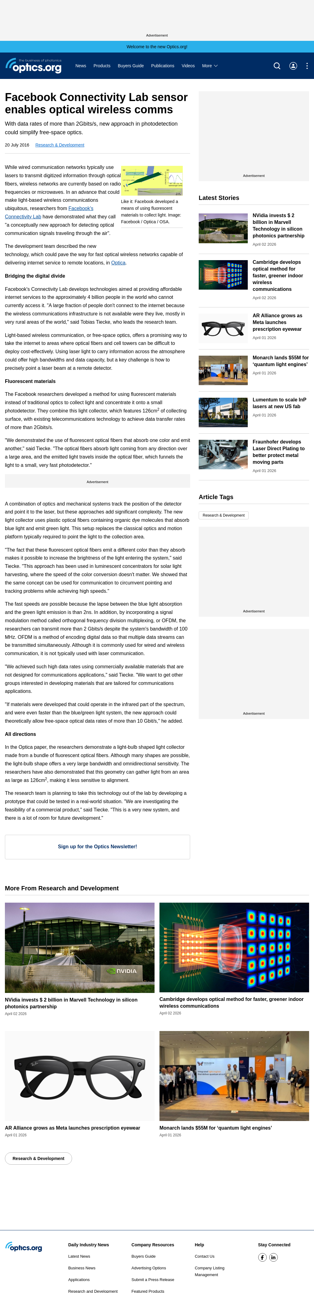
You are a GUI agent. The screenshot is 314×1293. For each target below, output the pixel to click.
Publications (162, 65)
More (210, 65)
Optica (118, 262)
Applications (79, 1279)
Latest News (79, 1256)
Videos (188, 65)
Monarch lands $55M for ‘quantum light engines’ (215, 1128)
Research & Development (59, 145)
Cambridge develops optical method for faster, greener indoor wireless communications (278, 276)
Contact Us (204, 1256)
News (80, 65)
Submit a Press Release (153, 1279)
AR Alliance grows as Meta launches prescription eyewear (277, 322)
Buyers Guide (131, 65)
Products (102, 65)
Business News (81, 1268)
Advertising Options (149, 1268)
